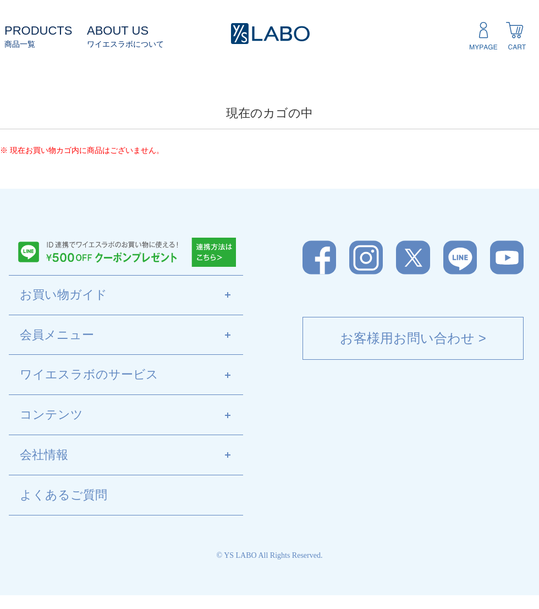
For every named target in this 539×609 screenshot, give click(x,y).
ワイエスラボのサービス (131, 375)
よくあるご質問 (63, 495)
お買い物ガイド (131, 295)
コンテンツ (131, 415)
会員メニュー (131, 335)
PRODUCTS (38, 30)
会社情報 (131, 455)
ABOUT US (117, 30)
